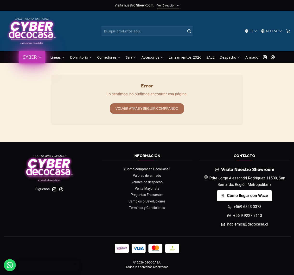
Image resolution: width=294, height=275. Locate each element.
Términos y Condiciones (147, 208)
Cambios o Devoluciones (147, 201)
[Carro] (288, 31)
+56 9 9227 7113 (244, 215)
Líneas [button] (57, 57)
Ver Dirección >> (168, 5)
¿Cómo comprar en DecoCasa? (147, 169)
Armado (251, 57)
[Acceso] (271, 31)
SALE (210, 57)
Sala (131, 57)
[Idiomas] (251, 31)
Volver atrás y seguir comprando (146, 108)
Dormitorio (81, 57)
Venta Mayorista (147, 188)
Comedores (109, 57)
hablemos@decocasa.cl (244, 224)
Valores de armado (147, 175)
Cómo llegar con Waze (244, 196)
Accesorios (152, 57)
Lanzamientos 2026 (185, 57)
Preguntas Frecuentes (147, 195)
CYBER (32, 57)
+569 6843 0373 (245, 206)
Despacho (230, 57)
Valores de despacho (147, 182)
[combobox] (147, 31)
